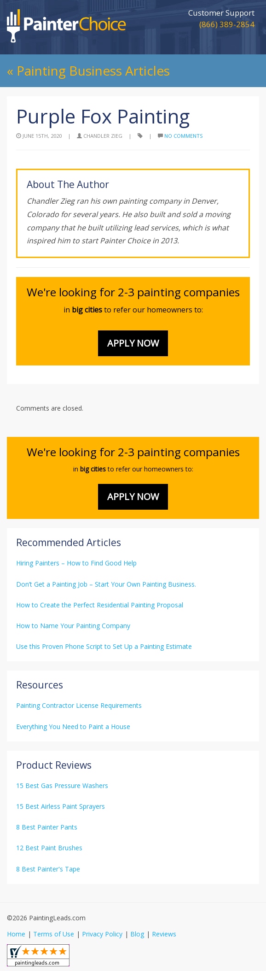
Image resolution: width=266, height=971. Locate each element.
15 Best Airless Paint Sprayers (60, 806)
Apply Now (133, 343)
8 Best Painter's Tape (48, 869)
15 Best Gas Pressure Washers (62, 785)
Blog (137, 934)
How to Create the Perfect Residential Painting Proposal (99, 604)
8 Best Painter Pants (46, 827)
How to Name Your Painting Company (73, 625)
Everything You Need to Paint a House (73, 726)
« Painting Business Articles (88, 70)
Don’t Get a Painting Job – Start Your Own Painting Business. (106, 584)
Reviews (164, 934)
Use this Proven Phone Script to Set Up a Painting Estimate (104, 646)
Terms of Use (53, 934)
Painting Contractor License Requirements (79, 705)
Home (16, 934)
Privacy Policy (102, 934)
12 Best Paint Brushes (49, 847)
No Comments (183, 135)
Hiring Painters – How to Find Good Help (76, 563)
